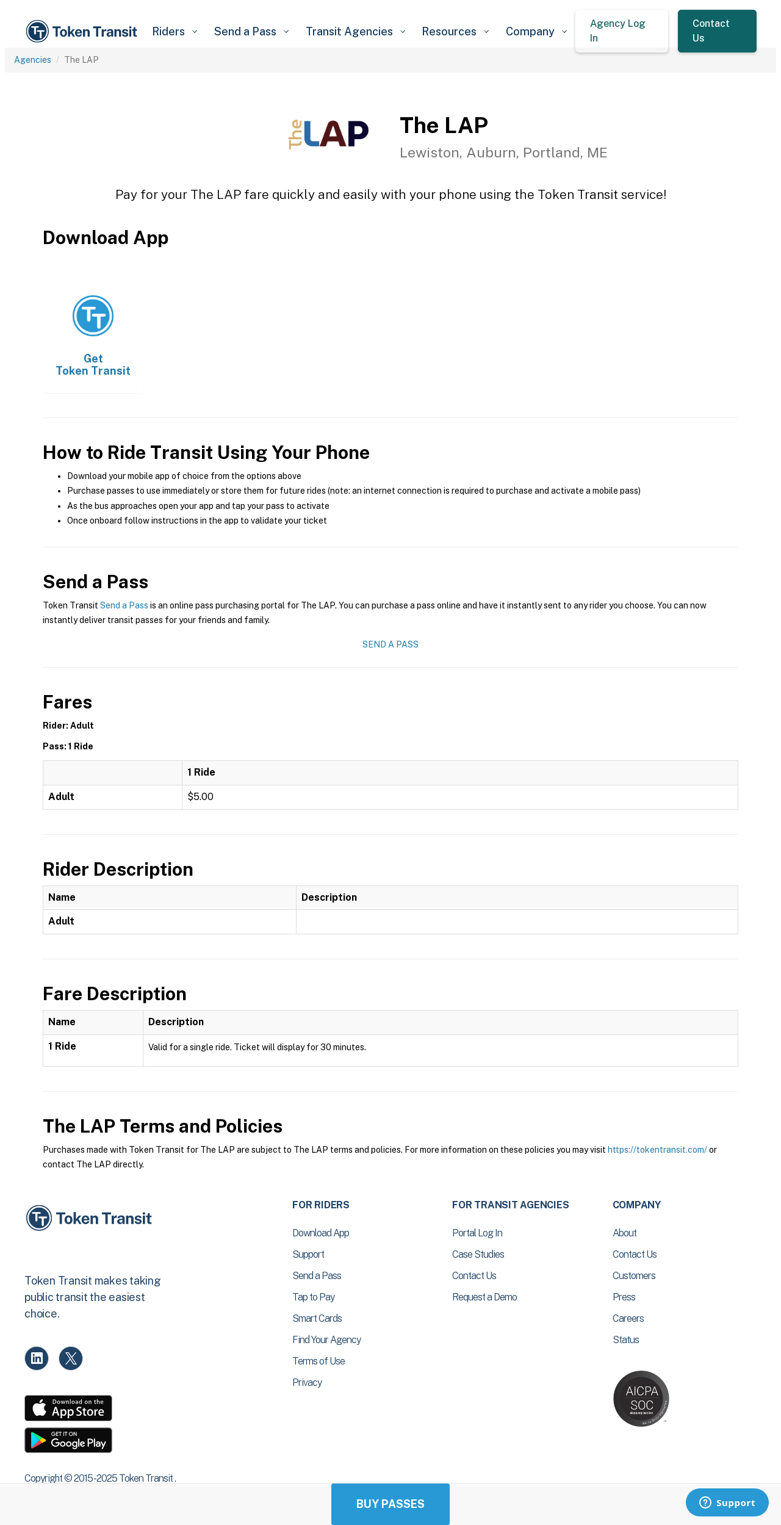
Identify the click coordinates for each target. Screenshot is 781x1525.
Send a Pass (124, 605)
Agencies (32, 60)
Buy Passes (390, 1504)
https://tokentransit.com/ (657, 1150)
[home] (83, 31)
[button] (174, 31)
